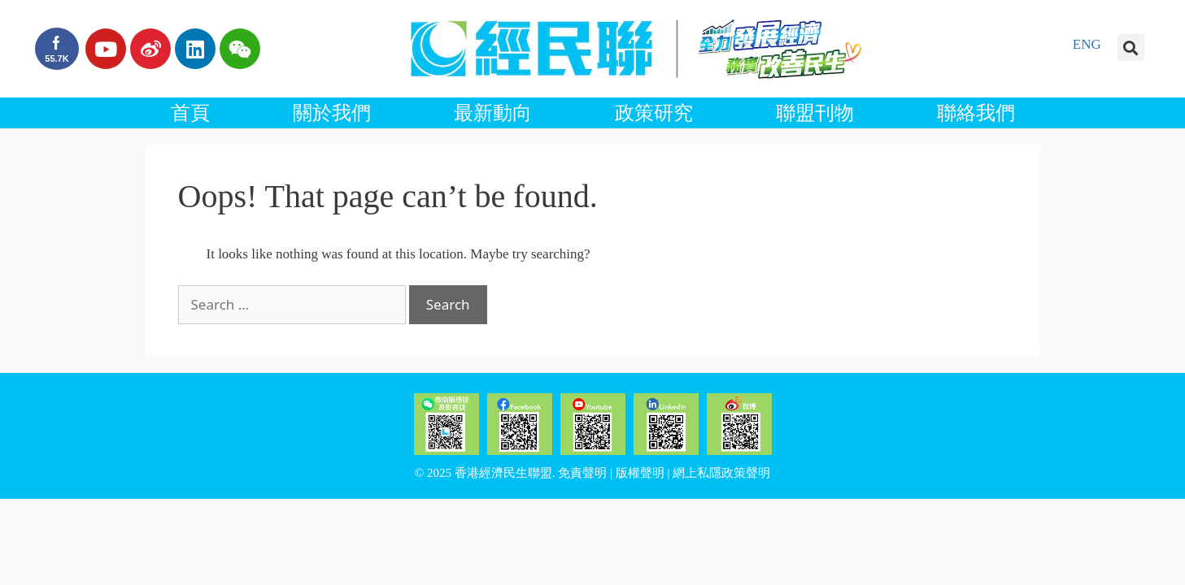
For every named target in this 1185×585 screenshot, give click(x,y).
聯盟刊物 (815, 113)
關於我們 (332, 113)
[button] (1130, 47)
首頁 (190, 113)
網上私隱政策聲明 (721, 472)
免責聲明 (582, 472)
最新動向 (493, 113)
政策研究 (654, 113)
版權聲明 (640, 472)
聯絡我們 (976, 113)
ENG (1087, 44)
